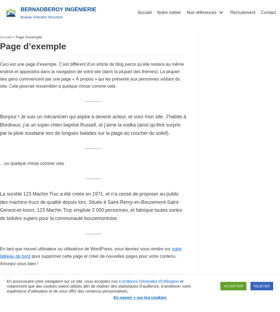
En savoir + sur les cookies (139, 297)
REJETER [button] (262, 286)
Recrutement (242, 12)
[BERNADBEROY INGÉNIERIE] (50, 12)
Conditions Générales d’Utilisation (149, 281)
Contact (268, 12)
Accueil (145, 12)
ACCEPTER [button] (233, 286)
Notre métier (169, 12)
